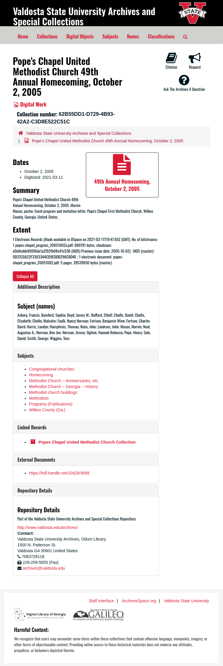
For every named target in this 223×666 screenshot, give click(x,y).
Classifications (161, 36)
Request (195, 61)
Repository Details (34, 490)
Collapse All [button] (25, 276)
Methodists (39, 398)
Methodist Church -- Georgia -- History (63, 386)
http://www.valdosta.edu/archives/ (47, 527)
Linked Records (31, 427)
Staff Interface (101, 600)
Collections (47, 36)
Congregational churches (51, 369)
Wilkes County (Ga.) (47, 410)
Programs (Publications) (50, 404)
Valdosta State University (186, 600)
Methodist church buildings (53, 392)
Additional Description (38, 286)
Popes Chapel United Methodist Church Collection (87, 442)
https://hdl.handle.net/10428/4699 (59, 473)
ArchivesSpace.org (139, 600)
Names (133, 36)
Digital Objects (79, 36)
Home (23, 36)
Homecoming (41, 375)
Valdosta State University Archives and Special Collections (84, 16)
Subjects (110, 36)
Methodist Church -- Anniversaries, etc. (64, 380)
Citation (171, 61)
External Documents (36, 459)
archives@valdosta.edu (44, 568)
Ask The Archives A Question (184, 83)
